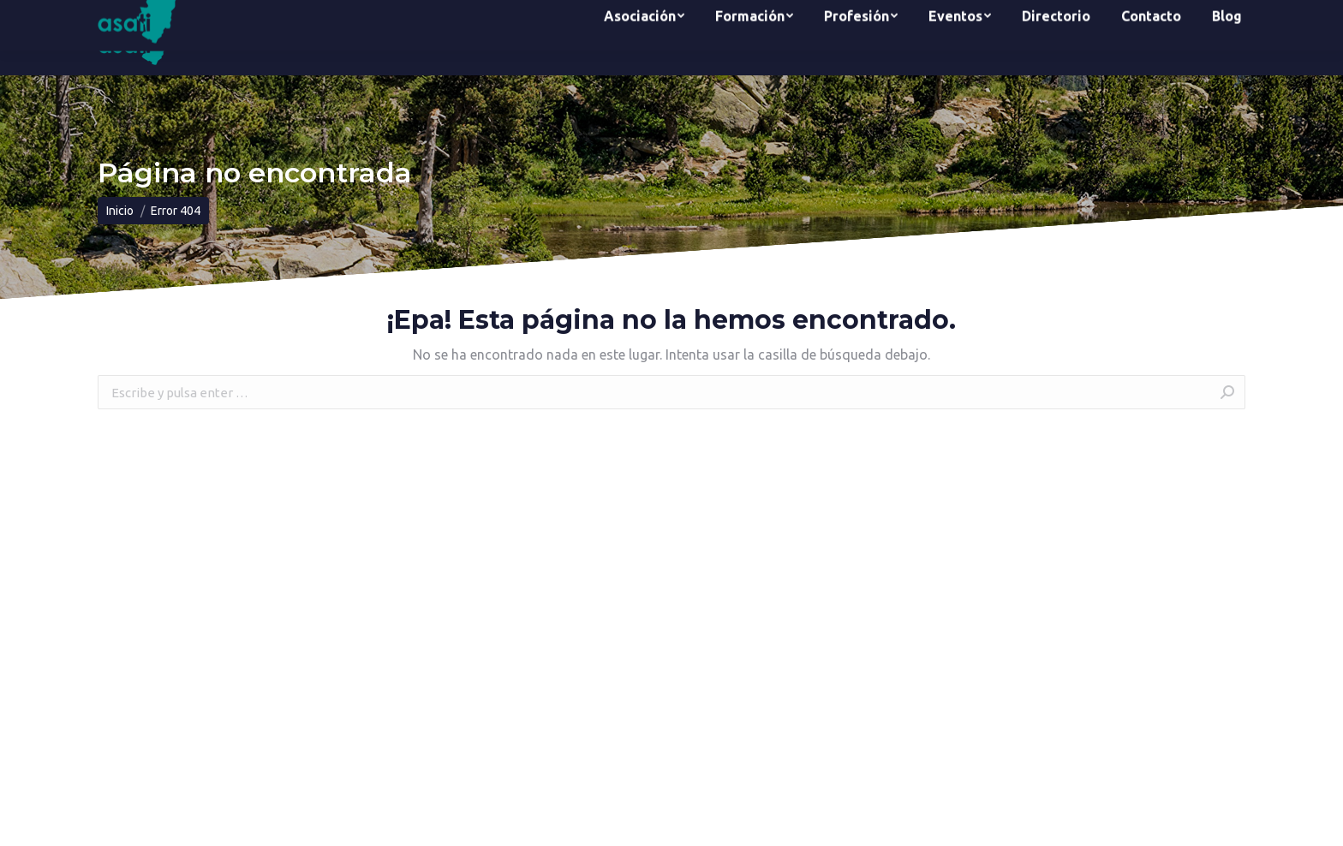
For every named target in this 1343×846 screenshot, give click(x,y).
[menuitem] (644, 37)
